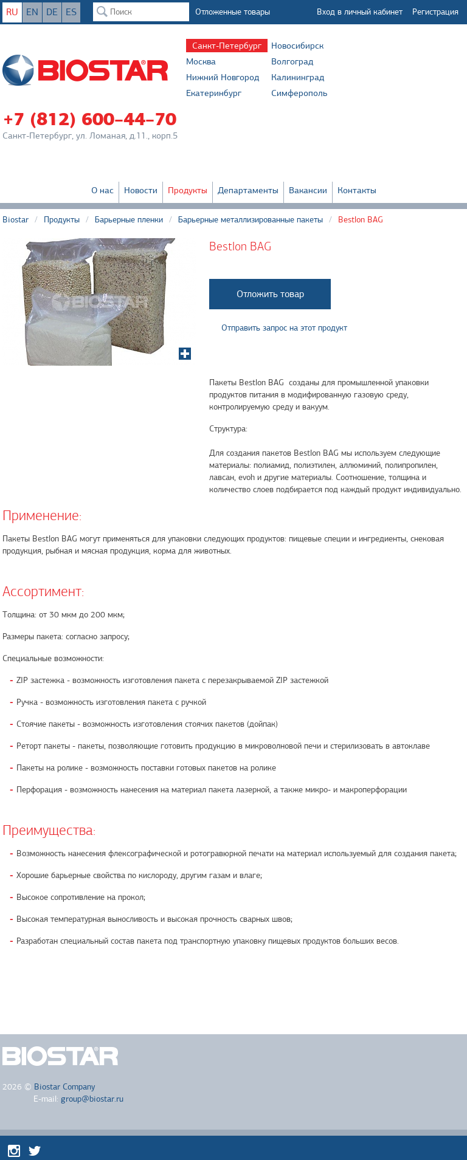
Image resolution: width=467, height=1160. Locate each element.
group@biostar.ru (92, 1099)
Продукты (187, 190)
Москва (201, 61)
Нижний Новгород (222, 77)
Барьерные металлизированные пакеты (250, 219)
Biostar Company (64, 1087)
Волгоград (292, 61)
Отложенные (232, 12)
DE (52, 12)
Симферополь (299, 93)
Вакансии (308, 190)
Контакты (356, 190)
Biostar (15, 219)
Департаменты (248, 190)
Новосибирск (297, 45)
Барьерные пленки (129, 219)
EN (32, 12)
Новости (140, 190)
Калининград (297, 77)
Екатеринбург (213, 93)
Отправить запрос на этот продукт (284, 328)
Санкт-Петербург (226, 45)
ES (71, 12)
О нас (102, 190)
